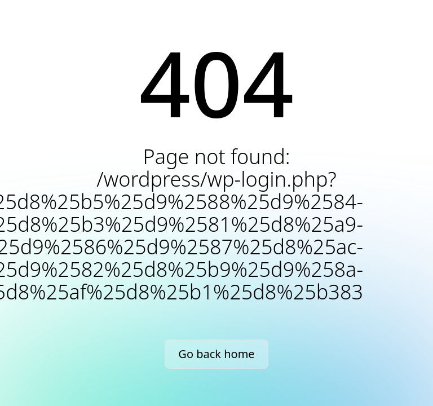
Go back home (216, 353)
